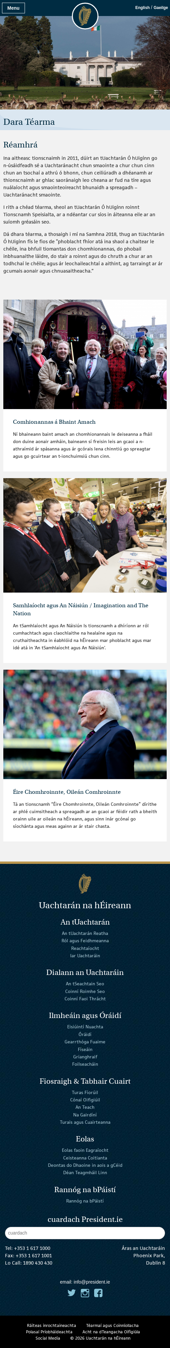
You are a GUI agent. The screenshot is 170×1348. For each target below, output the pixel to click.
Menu (13, 8)
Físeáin (85, 1049)
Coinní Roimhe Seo (85, 991)
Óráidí (85, 1034)
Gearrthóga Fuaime (85, 1042)
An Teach (85, 1107)
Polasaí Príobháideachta (49, 1332)
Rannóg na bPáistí (85, 1201)
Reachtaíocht (85, 948)
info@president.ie (92, 1282)
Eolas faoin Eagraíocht (85, 1150)
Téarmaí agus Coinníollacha (112, 1325)
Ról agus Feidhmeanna (85, 941)
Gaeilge (161, 7)
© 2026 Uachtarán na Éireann (100, 1338)
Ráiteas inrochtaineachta (51, 1325)
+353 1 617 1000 (32, 1248)
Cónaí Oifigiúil (85, 1100)
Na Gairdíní (85, 1115)
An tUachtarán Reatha (85, 933)
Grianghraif (85, 1057)
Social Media (48, 1338)
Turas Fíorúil (85, 1092)
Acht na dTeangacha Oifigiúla (111, 1332)
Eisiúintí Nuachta (85, 1027)
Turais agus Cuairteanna (85, 1122)
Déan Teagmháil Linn (85, 1172)
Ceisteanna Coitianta (85, 1158)
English (142, 7)
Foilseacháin (85, 1064)
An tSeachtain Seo (85, 984)
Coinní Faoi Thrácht (85, 999)
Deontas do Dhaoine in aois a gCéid (85, 1165)
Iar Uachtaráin (85, 956)
